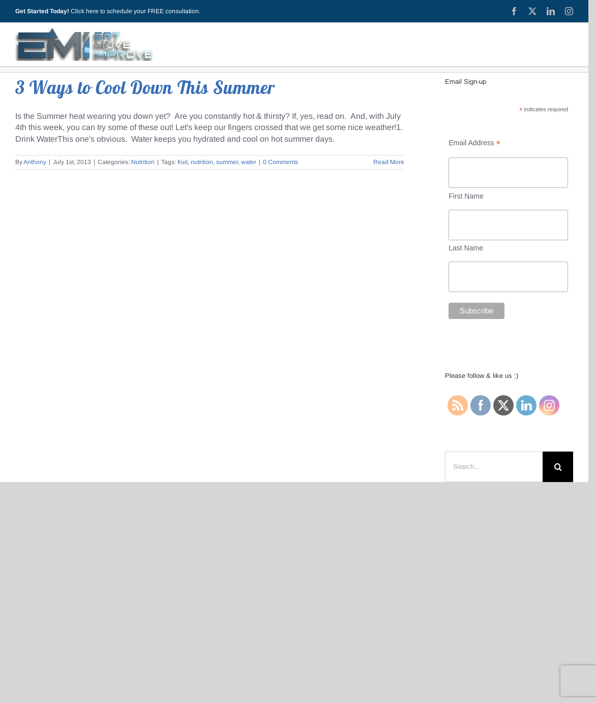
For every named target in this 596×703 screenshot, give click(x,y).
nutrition (202, 162)
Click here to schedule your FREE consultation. (135, 11)
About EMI (233, 523)
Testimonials (386, 523)
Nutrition (143, 162)
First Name (466, 196)
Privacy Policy (286, 523)
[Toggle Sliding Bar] (560, 44)
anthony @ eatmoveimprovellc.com (310, 606)
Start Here (155, 523)
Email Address (474, 143)
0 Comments (280, 162)
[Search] (558, 467)
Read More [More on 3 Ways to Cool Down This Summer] (388, 162)
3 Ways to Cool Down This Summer (145, 87)
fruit (182, 162)
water (248, 162)
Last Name (466, 248)
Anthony (34, 162)
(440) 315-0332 (312, 595)
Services (338, 523)
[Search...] (494, 467)
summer (227, 162)
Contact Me (439, 523)
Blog (193, 523)
